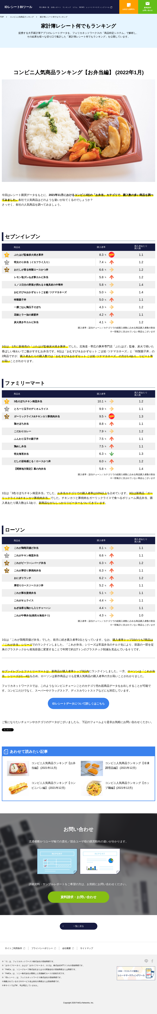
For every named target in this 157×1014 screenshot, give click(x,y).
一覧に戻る (78, 926)
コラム (75, 7)
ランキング (67, 7)
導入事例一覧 (44, 7)
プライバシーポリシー (42, 948)
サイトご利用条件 (13, 948)
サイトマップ (86, 948)
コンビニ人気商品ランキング (22, 17)
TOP (2, 17)
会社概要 (66, 948)
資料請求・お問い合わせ (79, 897)
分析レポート (56, 7)
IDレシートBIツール (18, 6)
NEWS (81, 7)
